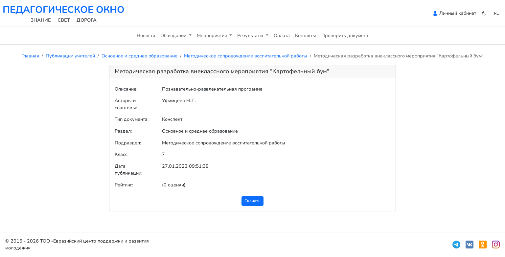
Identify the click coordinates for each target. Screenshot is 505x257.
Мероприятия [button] (212, 35)
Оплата (282, 35)
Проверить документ (344, 35)
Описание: (126, 89)
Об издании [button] (174, 35)
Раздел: (123, 131)
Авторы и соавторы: (126, 104)
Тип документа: (132, 119)
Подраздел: (128, 142)
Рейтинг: (124, 185)
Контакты (305, 35)
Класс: (121, 154)
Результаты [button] (250, 35)
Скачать (252, 200)
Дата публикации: (128, 170)
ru (496, 13)
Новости (146, 35)
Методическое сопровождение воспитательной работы (245, 56)
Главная (30, 56)
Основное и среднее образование (139, 56)
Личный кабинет (457, 13)
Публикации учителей (70, 56)
